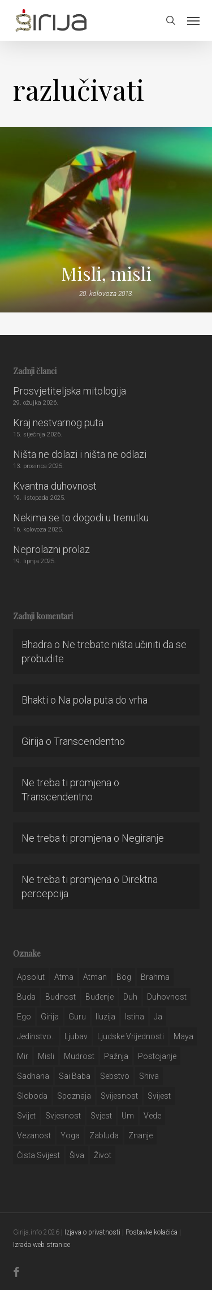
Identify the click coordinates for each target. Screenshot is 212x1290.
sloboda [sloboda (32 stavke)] (32, 1095)
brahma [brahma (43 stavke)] (155, 977)
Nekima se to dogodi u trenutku (81, 518)
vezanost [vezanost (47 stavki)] (34, 1135)
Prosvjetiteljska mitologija (69, 391)
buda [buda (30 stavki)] (26, 996)
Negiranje (143, 838)
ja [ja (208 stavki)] (158, 1016)
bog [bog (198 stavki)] (123, 977)
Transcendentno (89, 741)
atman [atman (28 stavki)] (95, 977)
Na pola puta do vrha (103, 700)
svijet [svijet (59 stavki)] (26, 1115)
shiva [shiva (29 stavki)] (149, 1076)
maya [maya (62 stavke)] (183, 1036)
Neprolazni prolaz (51, 549)
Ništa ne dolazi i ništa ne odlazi (79, 454)
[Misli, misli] (106, 219)
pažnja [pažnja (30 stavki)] (116, 1056)
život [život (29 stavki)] (102, 1155)
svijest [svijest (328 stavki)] (159, 1095)
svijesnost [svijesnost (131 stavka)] (119, 1095)
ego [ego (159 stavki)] (24, 1016)
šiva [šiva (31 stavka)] (77, 1155)
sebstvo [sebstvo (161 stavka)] (114, 1076)
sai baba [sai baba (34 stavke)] (74, 1076)
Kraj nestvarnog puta (58, 422)
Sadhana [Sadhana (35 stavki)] (33, 1076)
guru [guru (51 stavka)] (77, 1016)
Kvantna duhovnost (55, 486)
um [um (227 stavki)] (128, 1115)
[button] (193, 20)
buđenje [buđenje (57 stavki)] (99, 996)
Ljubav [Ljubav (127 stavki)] (76, 1036)
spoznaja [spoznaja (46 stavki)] (74, 1095)
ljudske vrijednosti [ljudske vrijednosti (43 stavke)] (130, 1036)
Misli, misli (106, 273)
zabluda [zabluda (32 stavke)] (104, 1135)
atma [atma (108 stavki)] (63, 977)
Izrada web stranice (41, 1245)
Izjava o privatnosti (92, 1232)
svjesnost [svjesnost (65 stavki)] (63, 1115)
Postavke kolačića (152, 1232)
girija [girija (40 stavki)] (50, 1016)
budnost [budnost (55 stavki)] (60, 996)
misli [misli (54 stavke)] (46, 1056)
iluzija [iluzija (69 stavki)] (105, 1016)
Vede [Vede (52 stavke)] (152, 1115)
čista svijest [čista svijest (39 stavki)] (38, 1155)
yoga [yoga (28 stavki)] (70, 1135)
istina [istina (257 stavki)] (134, 1016)
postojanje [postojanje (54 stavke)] (157, 1056)
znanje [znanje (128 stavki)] (140, 1135)
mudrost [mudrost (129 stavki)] (79, 1056)
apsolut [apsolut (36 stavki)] (31, 977)
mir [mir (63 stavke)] (22, 1056)
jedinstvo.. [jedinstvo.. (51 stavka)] (36, 1036)
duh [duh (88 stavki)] (130, 996)
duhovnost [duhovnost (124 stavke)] (167, 996)
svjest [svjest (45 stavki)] (101, 1115)
